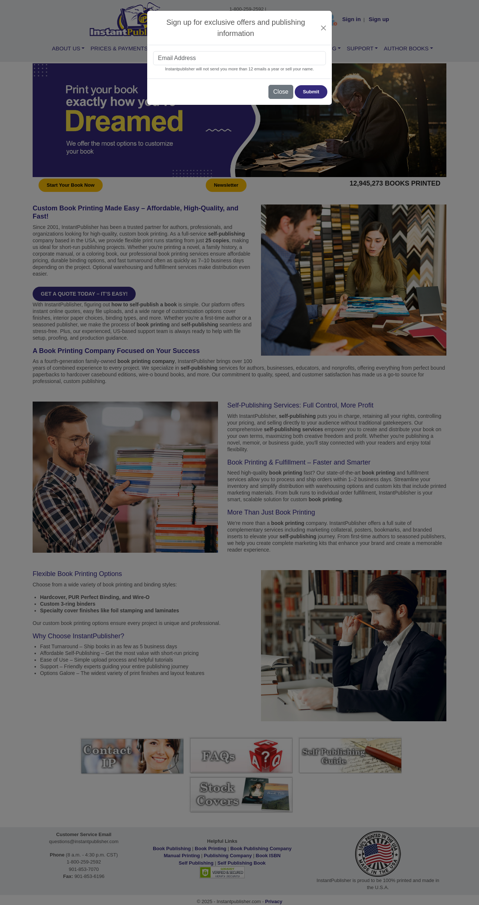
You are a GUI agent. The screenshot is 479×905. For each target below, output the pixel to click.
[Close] (323, 28)
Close (280, 92)
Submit (311, 91)
